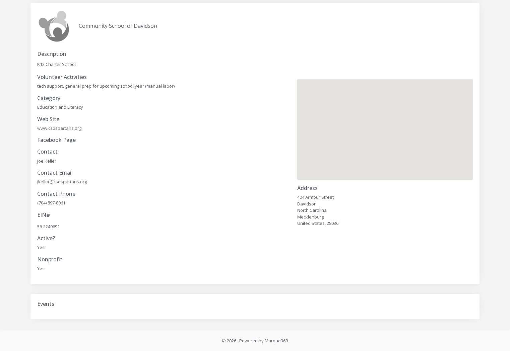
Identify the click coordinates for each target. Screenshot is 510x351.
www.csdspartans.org (59, 128)
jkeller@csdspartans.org (62, 182)
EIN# (43, 215)
